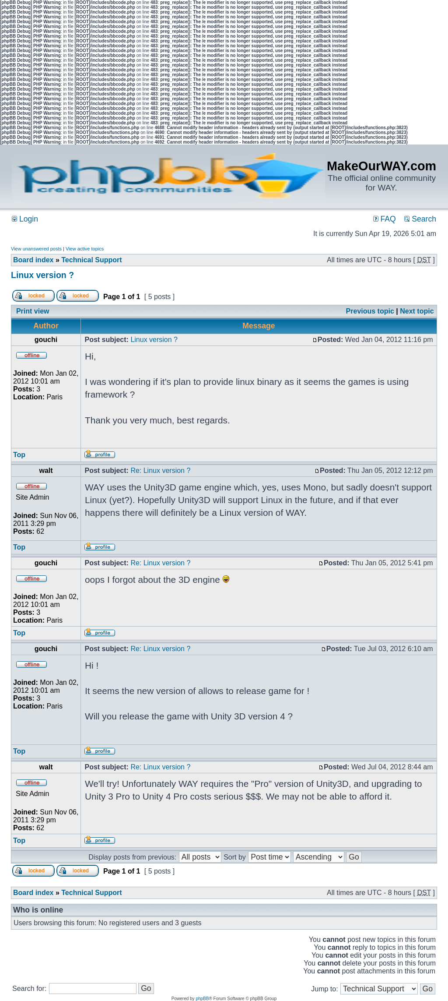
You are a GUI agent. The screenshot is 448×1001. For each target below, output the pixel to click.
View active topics (85, 248)
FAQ (384, 219)
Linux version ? (42, 275)
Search (420, 219)
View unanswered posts (36, 248)
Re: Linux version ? (160, 470)
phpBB (202, 998)
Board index (33, 260)
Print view (32, 311)
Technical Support (91, 260)
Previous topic (370, 311)
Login (25, 219)
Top (19, 454)
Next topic (417, 311)
